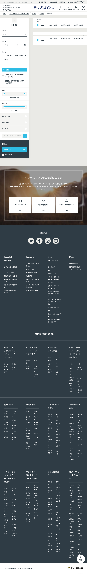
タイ (57, 363)
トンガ (36, 513)
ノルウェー (58, 442)
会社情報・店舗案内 (32, 273)
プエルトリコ (79, 535)
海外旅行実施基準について (10, 292)
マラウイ (50, 551)
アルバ (71, 501)
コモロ (28, 499)
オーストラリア (28, 488)
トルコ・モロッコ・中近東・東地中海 (54, 278)
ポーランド (28, 418)
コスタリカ (71, 537)
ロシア (58, 420)
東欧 (49, 271)
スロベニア (36, 429)
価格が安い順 (78, 25)
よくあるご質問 (9, 273)
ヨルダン (14, 490)
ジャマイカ (79, 507)
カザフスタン (71, 379)
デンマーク (58, 430)
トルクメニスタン (71, 366)
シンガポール (58, 359)
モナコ (71, 424)
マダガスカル (50, 545)
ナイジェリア (58, 494)
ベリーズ (71, 515)
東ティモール (58, 368)
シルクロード (79, 386)
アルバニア (36, 418)
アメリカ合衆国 (79, 555)
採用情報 (29, 276)
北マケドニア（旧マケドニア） (28, 438)
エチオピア (50, 520)
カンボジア (6, 371)
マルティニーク (79, 513)
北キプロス (6, 499)
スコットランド (79, 439)
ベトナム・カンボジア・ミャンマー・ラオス (54, 302)
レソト (50, 541)
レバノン (6, 516)
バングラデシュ (36, 369)
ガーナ (50, 531)
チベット (71, 373)
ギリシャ (14, 512)
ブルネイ (50, 365)
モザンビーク (58, 483)
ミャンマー (6, 365)
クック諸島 (28, 503)
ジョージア (50, 424)
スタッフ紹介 (7, 10)
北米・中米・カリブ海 (54, 315)
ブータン (36, 376)
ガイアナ (6, 438)
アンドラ (79, 455)
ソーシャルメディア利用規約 (32, 286)
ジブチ (50, 510)
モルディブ (28, 515)
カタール (6, 527)
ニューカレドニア (36, 488)
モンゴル (79, 391)
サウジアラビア (14, 519)
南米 (49, 311)
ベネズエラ (14, 413)
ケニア (50, 537)
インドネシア (50, 371)
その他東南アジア (53, 308)
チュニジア (14, 501)
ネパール (36, 362)
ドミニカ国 (71, 548)
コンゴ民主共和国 (50, 504)
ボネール (71, 528)
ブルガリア (28, 413)
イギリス (71, 455)
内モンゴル (71, 385)
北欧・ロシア (52, 274)
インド (28, 372)
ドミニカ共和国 (71, 555)
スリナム (14, 438)
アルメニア (50, 441)
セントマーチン (79, 547)
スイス (79, 451)
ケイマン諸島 (28, 494)
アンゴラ (50, 483)
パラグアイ (14, 421)
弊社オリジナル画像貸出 (32, 281)
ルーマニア (36, 438)
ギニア (50, 534)
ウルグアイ (6, 418)
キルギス (79, 380)
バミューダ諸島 (71, 521)
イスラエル (14, 529)
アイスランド (50, 452)
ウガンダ (58, 534)
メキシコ (79, 520)
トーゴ (58, 529)
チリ (5, 428)
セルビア (36, 413)
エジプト (6, 510)
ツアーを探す (7, 6)
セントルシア (79, 541)
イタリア (71, 419)
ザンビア (58, 540)
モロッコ (14, 495)
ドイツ (71, 460)
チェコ (36, 434)
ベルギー (79, 446)
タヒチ (36, 509)
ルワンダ (58, 508)
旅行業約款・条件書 (10, 276)
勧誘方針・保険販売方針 (10, 281)
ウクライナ (58, 436)
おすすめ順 (53, 25)
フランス (79, 416)
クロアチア (28, 448)
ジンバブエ (58, 545)
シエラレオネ (58, 519)
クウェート (6, 533)
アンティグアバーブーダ (71, 494)
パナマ (79, 531)
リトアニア (58, 447)
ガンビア (50, 526)
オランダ (71, 436)
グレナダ (79, 487)
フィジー (28, 509)
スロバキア (36, 444)
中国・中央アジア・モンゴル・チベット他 (54, 294)
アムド (79, 376)
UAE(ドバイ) (14, 535)
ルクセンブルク (71, 443)
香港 (49, 361)
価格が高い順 (65, 25)
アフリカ (50, 283)
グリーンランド (58, 454)
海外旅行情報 (73, 264)
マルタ (71, 415)
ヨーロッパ (51, 267)
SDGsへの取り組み (32, 291)
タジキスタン (71, 390)
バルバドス (71, 509)
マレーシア (58, 373)
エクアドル (6, 413)
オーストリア (28, 429)
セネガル (58, 514)
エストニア (50, 435)
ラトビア (50, 429)
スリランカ (28, 368)
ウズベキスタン (79, 370)
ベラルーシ (58, 416)
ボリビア (6, 433)
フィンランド (50, 446)
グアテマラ (79, 492)
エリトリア (50, 515)
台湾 (49, 358)
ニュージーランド (36, 495)
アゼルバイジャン (50, 417)
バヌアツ (36, 517)
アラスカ (71, 487)
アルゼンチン (6, 424)
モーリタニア (58, 551)
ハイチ (79, 497)
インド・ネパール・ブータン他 (54, 287)
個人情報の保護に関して (10, 286)
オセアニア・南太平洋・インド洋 (54, 321)
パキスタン (28, 362)
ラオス (14, 364)
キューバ (71, 543)
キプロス (14, 507)
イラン (14, 525)
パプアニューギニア (36, 503)
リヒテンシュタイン (71, 429)
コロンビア (14, 427)
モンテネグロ (36, 424)
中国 (78, 364)
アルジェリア (6, 504)
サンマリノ (79, 421)
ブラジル (14, 433)
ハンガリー (28, 424)
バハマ (71, 505)
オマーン (6, 493)
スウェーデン (58, 425)
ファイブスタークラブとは (32, 265)
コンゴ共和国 (50, 498)
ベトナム (14, 369)
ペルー (14, 417)
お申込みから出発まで (10, 268)
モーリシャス (28, 520)
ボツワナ (50, 492)
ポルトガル (79, 433)
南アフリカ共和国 (58, 501)
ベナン (50, 488)
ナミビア (58, 489)
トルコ (6, 489)
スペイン (71, 450)
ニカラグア (79, 526)
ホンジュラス (79, 501)
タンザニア (58, 525)
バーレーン (6, 521)
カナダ (71, 533)
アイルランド (79, 427)
